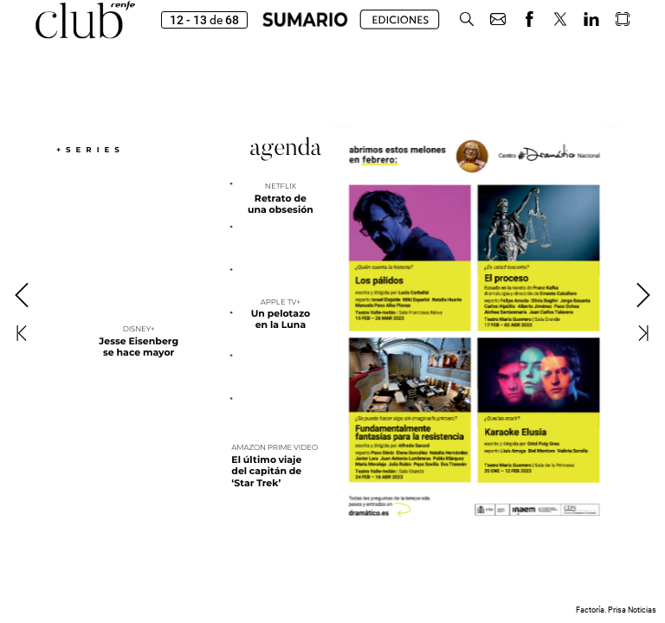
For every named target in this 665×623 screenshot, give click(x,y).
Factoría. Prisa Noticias (616, 610)
